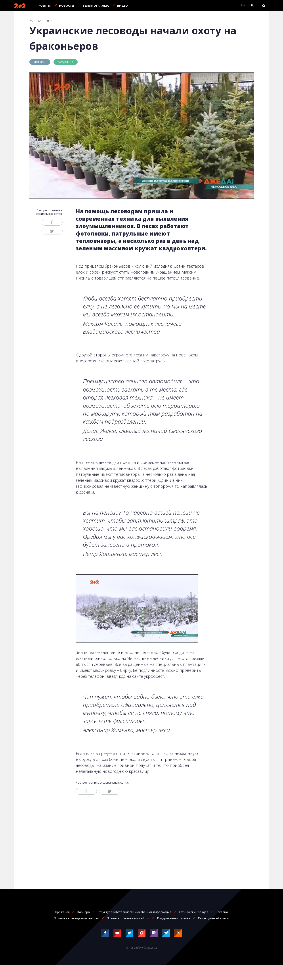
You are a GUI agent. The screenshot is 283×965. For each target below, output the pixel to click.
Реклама (222, 912)
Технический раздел (193, 912)
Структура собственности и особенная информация (134, 912)
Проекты (43, 5)
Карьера (83, 912)
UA (243, 5)
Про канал (62, 912)
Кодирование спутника (173, 918)
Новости (66, 5)
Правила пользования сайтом (128, 918)
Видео (122, 5)
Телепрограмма (95, 5)
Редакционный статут (213, 918)
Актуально (65, 62)
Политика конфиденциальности (76, 918)
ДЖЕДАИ (40, 62)
